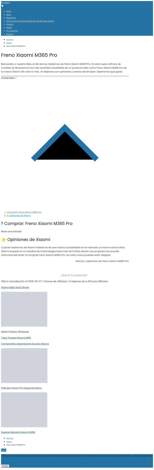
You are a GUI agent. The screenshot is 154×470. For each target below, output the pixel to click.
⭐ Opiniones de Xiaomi (18, 215)
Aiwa (8, 11)
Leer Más (6, 459)
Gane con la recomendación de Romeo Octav (30, 21)
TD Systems (12, 30)
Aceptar (5, 466)
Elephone (11, 17)
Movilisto (5, 2)
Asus (8, 14)
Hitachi (9, 24)
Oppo (9, 27)
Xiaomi (9, 34)
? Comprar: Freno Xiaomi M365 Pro (24, 212)
